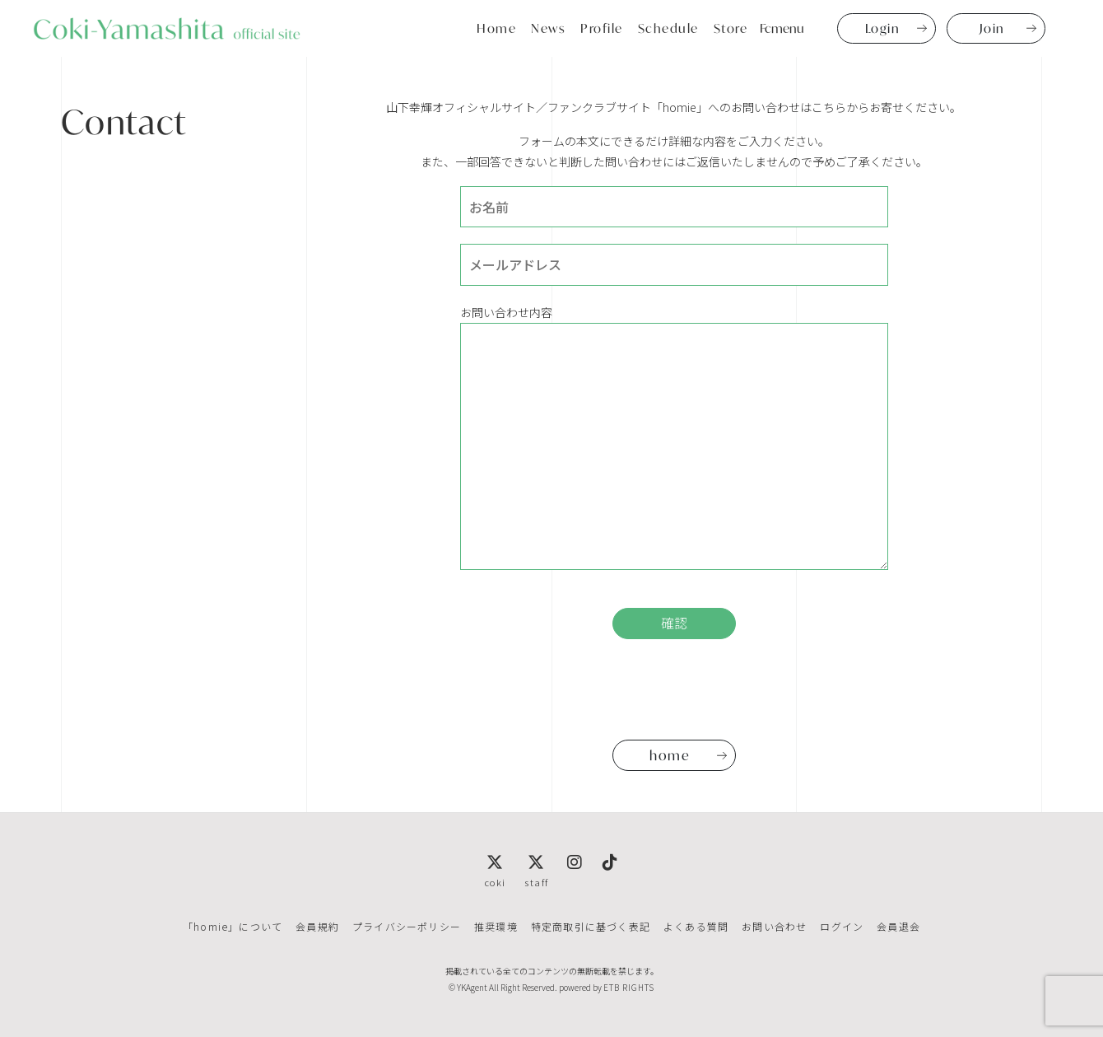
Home (496, 28)
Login (883, 28)
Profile (601, 28)
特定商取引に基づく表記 (590, 926)
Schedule (668, 28)
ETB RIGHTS (628, 987)
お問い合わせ (774, 926)
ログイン (841, 926)
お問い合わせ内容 (674, 437)
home (669, 755)
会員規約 (317, 926)
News (548, 28)
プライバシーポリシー (406, 926)
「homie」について (232, 926)
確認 (674, 623)
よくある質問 (695, 926)
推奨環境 (496, 926)
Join (992, 28)
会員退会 (898, 926)
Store (731, 28)
